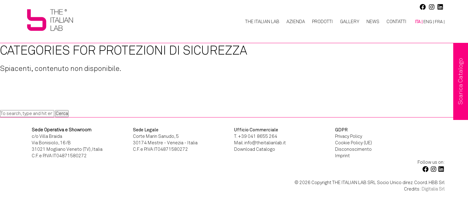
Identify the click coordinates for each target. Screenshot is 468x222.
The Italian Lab (262, 21)
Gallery (349, 21)
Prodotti (322, 21)
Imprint (342, 155)
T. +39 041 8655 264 (255, 136)
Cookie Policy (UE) (353, 143)
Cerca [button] (62, 113)
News (372, 21)
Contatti (396, 21)
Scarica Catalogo (460, 81)
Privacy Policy (348, 136)
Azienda (295, 21)
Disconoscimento (353, 149)
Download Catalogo (254, 149)
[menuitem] (416, 22)
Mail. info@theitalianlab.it (260, 143)
